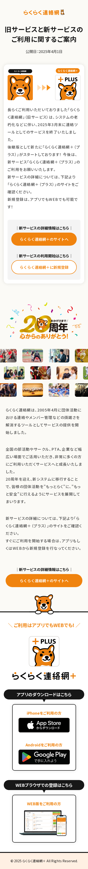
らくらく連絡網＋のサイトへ (44, 239)
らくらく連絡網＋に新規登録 (44, 267)
